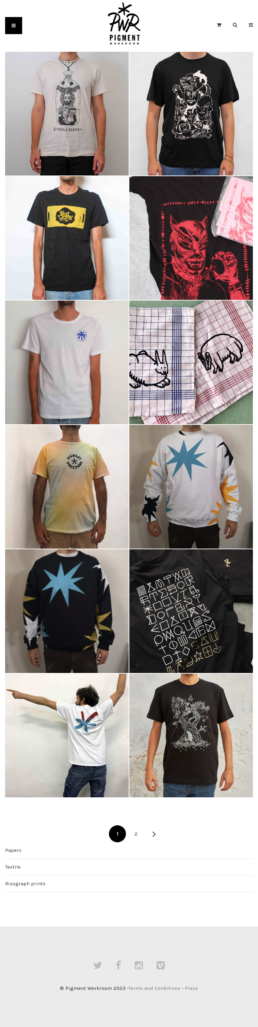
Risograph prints (25, 883)
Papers (13, 850)
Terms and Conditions (154, 988)
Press (191, 988)
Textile (13, 867)
